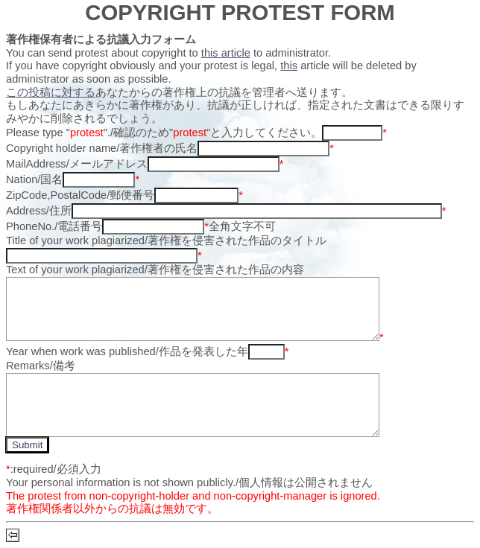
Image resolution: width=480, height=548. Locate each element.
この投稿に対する (50, 92)
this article (225, 53)
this (288, 65)
